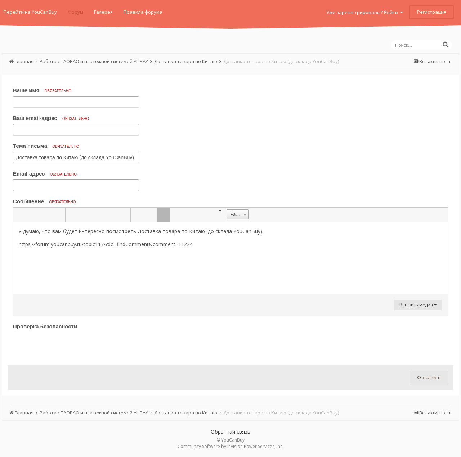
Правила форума (143, 12)
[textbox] (230, 258)
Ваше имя (42, 90)
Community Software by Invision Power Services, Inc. (230, 446)
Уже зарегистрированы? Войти (364, 12)
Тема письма (46, 146)
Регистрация (431, 12)
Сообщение (44, 201)
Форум (75, 12)
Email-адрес (45, 173)
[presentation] (67, 346)
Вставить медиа (418, 305)
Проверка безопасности (45, 326)
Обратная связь (230, 431)
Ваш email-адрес (51, 118)
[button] (19, 215)
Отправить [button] (428, 377)
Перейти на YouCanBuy (30, 12)
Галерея (103, 12)
